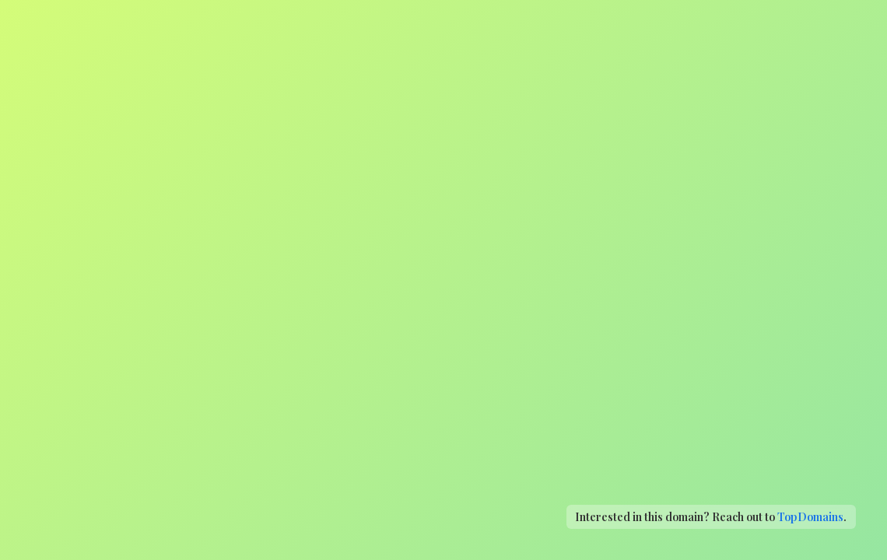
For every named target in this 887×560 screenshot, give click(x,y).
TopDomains (810, 516)
